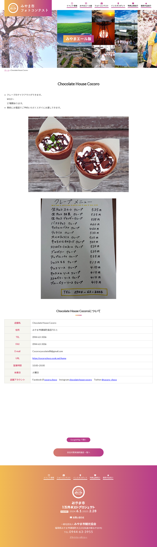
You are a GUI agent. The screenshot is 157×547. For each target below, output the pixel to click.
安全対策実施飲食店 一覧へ (78, 452)
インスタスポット (118, 4)
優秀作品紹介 (146, 4)
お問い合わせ (78, 517)
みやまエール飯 (86, 4)
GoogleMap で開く (78, 440)
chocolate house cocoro (80, 379)
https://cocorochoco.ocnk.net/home (49, 358)
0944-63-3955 (81, 532)
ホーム (6, 70)
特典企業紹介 (133, 4)
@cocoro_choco (109, 379)
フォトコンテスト (102, 4)
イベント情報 (72, 4)
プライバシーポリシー (78, 537)
